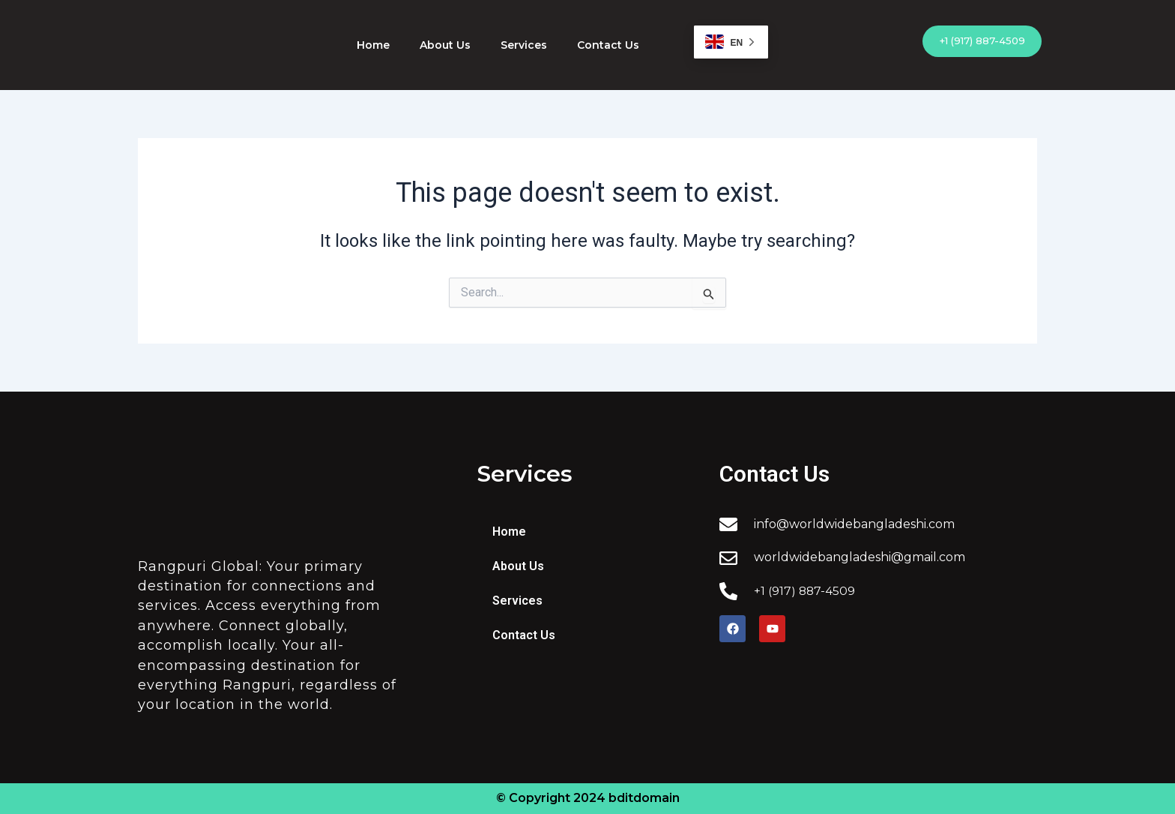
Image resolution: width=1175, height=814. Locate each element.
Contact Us (608, 45)
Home (373, 45)
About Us (445, 45)
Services (524, 45)
